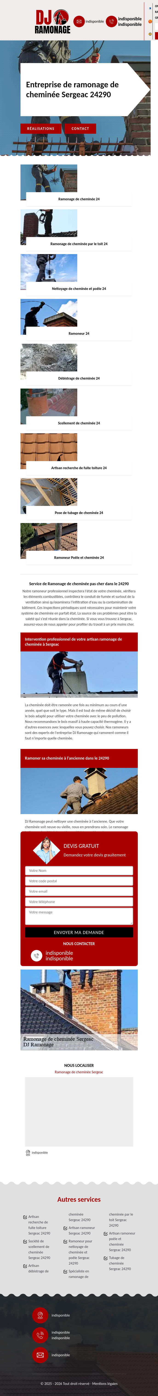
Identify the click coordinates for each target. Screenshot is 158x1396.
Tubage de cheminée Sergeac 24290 (120, 1263)
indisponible (95, 21)
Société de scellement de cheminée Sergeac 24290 (39, 1249)
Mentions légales (105, 1383)
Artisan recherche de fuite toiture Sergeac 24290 (39, 1224)
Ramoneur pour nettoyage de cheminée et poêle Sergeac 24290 (80, 1252)
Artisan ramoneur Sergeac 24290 (82, 1230)
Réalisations (41, 128)
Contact (80, 128)
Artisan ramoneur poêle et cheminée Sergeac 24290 (122, 1241)
